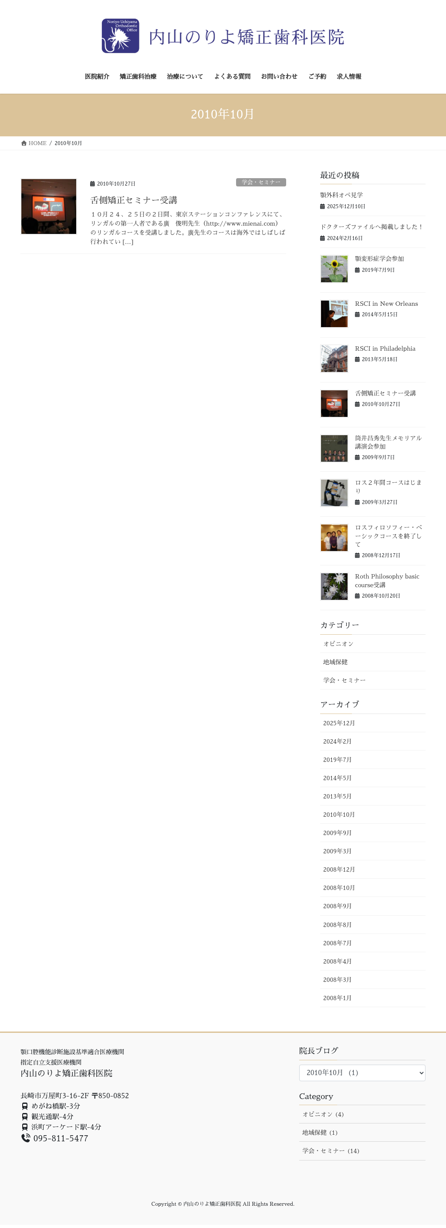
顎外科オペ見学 (341, 195)
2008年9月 (337, 906)
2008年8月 (337, 925)
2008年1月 (337, 998)
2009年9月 (337, 833)
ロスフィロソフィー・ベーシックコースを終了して (388, 536)
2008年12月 (339, 869)
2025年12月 (339, 723)
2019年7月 (337, 760)
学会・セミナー (261, 182)
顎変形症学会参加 (379, 259)
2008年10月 (339, 888)
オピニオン (338, 644)
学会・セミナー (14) (331, 1151)
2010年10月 (339, 815)
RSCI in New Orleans (386, 304)
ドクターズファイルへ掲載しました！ (372, 227)
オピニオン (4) (323, 1114)
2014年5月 (337, 778)
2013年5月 (337, 796)
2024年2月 (337, 741)
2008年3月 (337, 980)
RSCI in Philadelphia (385, 348)
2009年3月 (337, 851)
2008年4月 (337, 961)
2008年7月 (337, 943)
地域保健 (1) (320, 1133)
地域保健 (335, 662)
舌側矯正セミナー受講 (133, 200)
